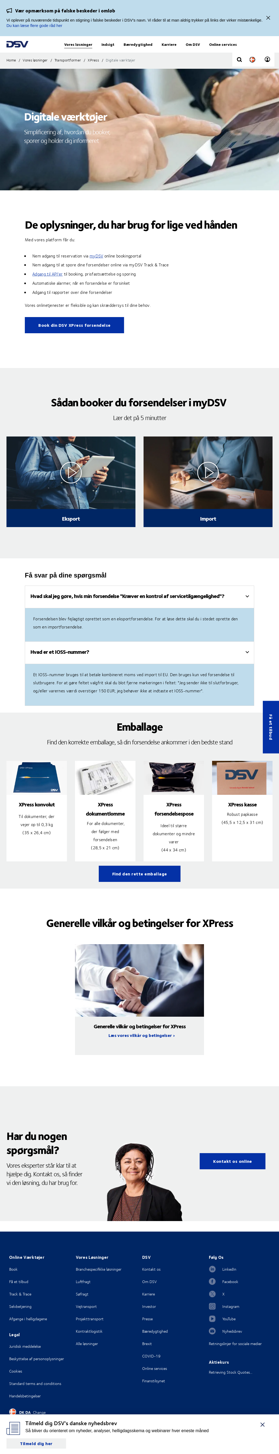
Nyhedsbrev (232, 1331)
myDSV (96, 266)
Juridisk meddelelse (25, 1346)
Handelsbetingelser (25, 1396)
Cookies (15, 1371)
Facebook (230, 1281)
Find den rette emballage (139, 884)
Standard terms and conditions (35, 1383)
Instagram (230, 1306)
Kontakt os (151, 1269)
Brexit (147, 1343)
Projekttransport (90, 1319)
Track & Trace (20, 1294)
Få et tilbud (271, 727)
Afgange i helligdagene (28, 1319)
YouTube (229, 1319)
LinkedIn (229, 1269)
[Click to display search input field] (239, 71)
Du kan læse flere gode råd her (34, 25)
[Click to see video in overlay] (70, 483)
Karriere (148, 1294)
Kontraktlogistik (89, 1331)
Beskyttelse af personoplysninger (36, 1359)
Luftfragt (83, 1281)
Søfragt (82, 1294)
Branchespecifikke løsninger (98, 1269)
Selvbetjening (20, 1306)
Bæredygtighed (155, 1331)
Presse (147, 1319)
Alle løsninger (87, 1343)
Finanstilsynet (153, 1381)
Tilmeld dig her (36, 1443)
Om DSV (149, 1281)
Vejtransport (86, 1306)
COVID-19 (151, 1356)
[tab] (139, 607)
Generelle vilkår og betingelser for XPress (140, 1036)
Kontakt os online (232, 1171)
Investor (149, 1306)
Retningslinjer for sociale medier (235, 1343)
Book (13, 1269)
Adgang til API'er (47, 284)
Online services (154, 1368)
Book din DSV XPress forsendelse (74, 335)
